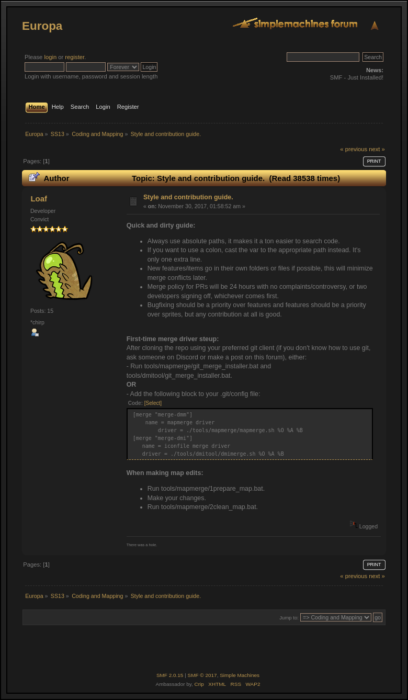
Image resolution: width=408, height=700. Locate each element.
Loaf (38, 198)
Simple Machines (239, 675)
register (74, 57)
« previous (353, 149)
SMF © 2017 (202, 675)
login (50, 57)
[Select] (153, 403)
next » (377, 149)
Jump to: (289, 617)
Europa (42, 25)
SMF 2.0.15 (170, 675)
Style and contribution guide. (188, 197)
